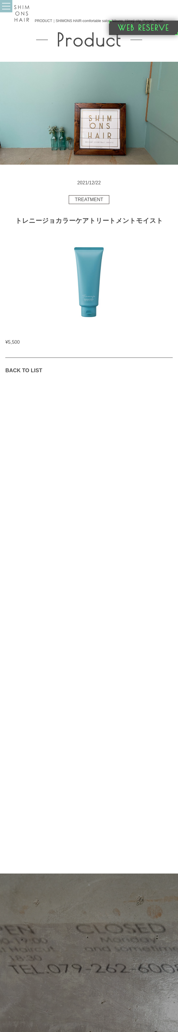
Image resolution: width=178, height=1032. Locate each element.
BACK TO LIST (23, 370)
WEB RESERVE (143, 27)
